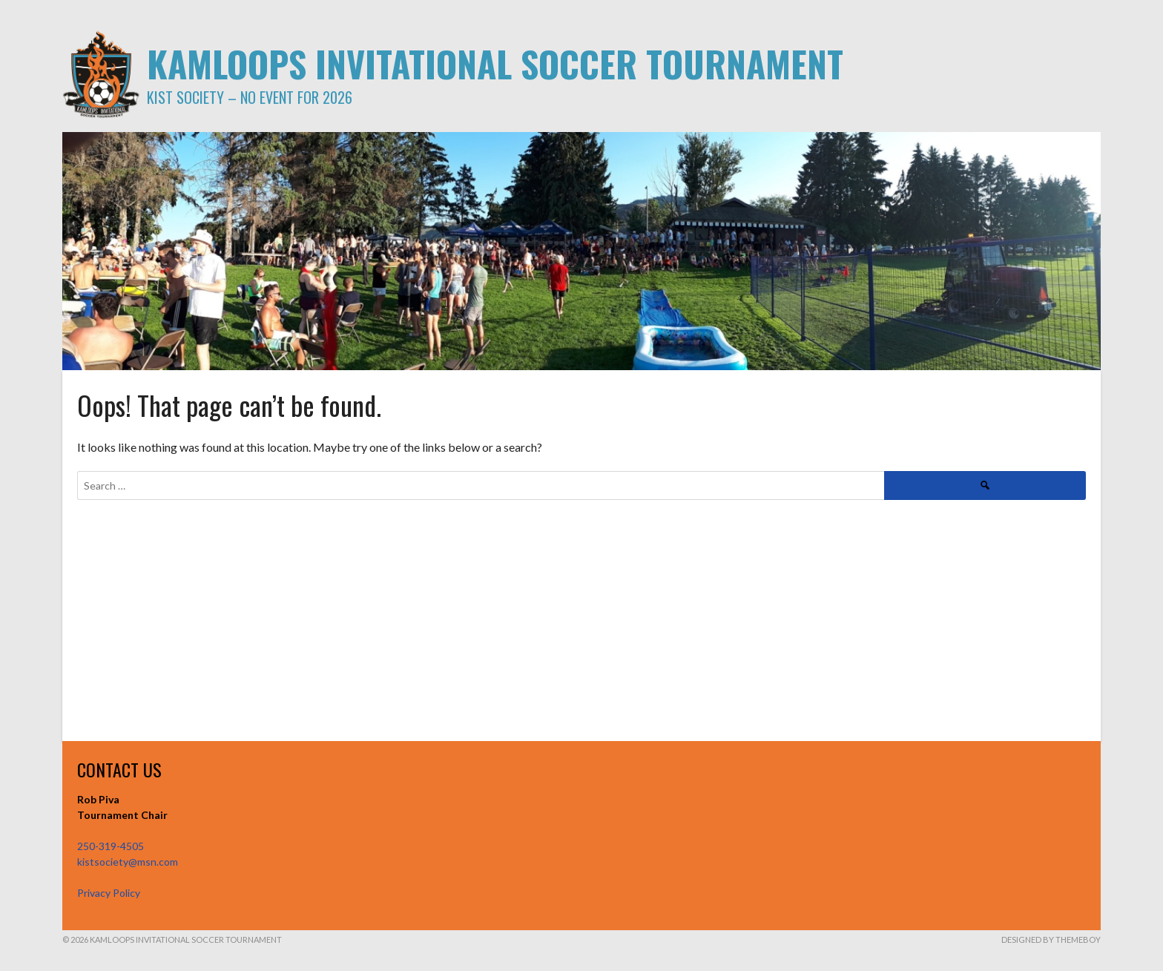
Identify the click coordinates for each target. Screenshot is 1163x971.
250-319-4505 (110, 846)
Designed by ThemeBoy (1051, 939)
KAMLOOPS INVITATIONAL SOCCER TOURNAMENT (495, 63)
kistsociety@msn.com (127, 861)
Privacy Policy (108, 892)
